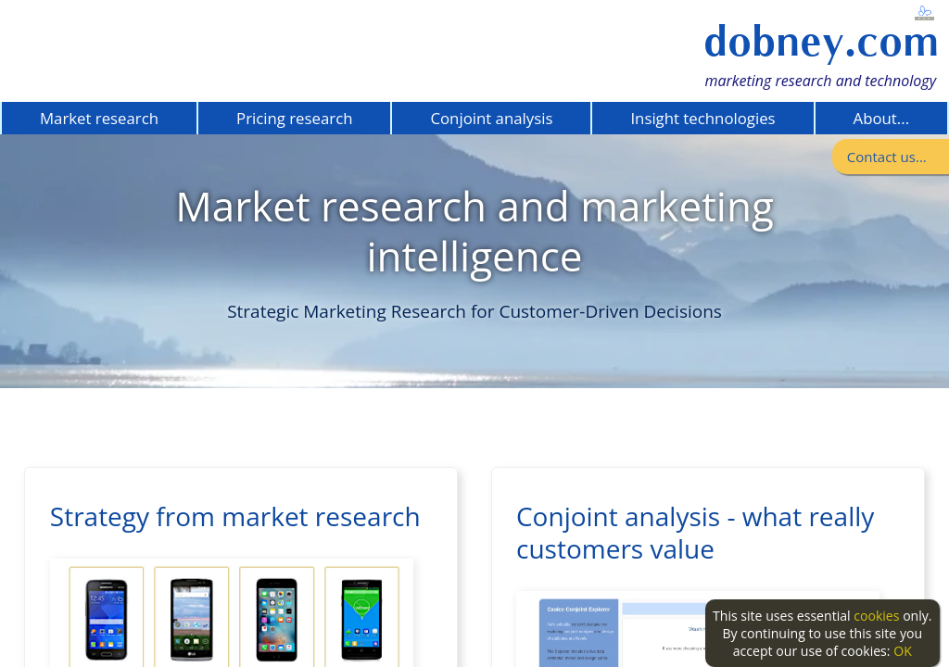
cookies (876, 615)
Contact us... (887, 156)
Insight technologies (702, 118)
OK (902, 651)
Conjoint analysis (491, 118)
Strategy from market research (235, 516)
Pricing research (294, 118)
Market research (99, 118)
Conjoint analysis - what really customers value (695, 532)
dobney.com (821, 41)
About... (881, 118)
